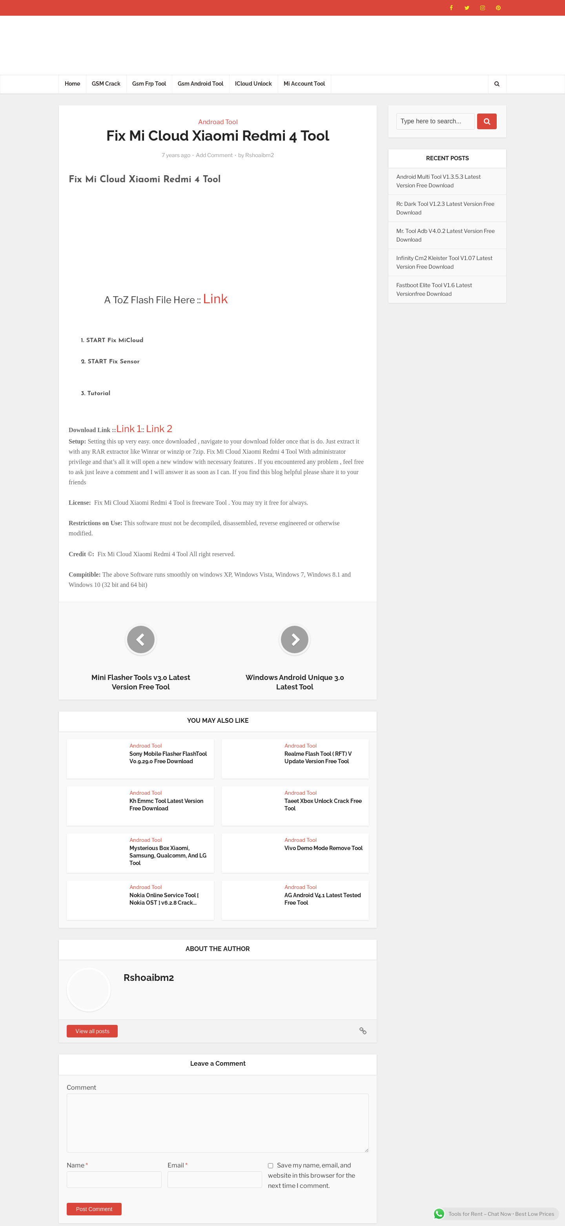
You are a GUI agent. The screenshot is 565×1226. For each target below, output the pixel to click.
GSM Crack (106, 84)
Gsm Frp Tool (149, 84)
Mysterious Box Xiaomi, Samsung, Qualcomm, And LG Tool (167, 855)
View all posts (92, 1031)
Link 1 (128, 428)
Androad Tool (218, 122)
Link (215, 298)
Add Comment (214, 155)
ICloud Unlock (253, 84)
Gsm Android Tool (200, 84)
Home (72, 84)
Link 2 (160, 428)
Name (77, 1165)
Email (178, 1165)
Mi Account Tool (304, 84)
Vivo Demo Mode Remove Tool (323, 848)
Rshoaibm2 (259, 155)
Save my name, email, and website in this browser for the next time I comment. (311, 1175)
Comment (81, 1087)
